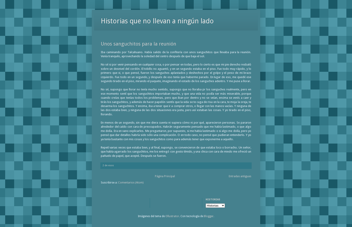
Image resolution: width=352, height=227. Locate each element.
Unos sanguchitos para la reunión (138, 44)
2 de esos (108, 165)
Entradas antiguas (240, 176)
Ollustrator (172, 216)
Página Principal (165, 176)
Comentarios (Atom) (130, 182)
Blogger (208, 216)
